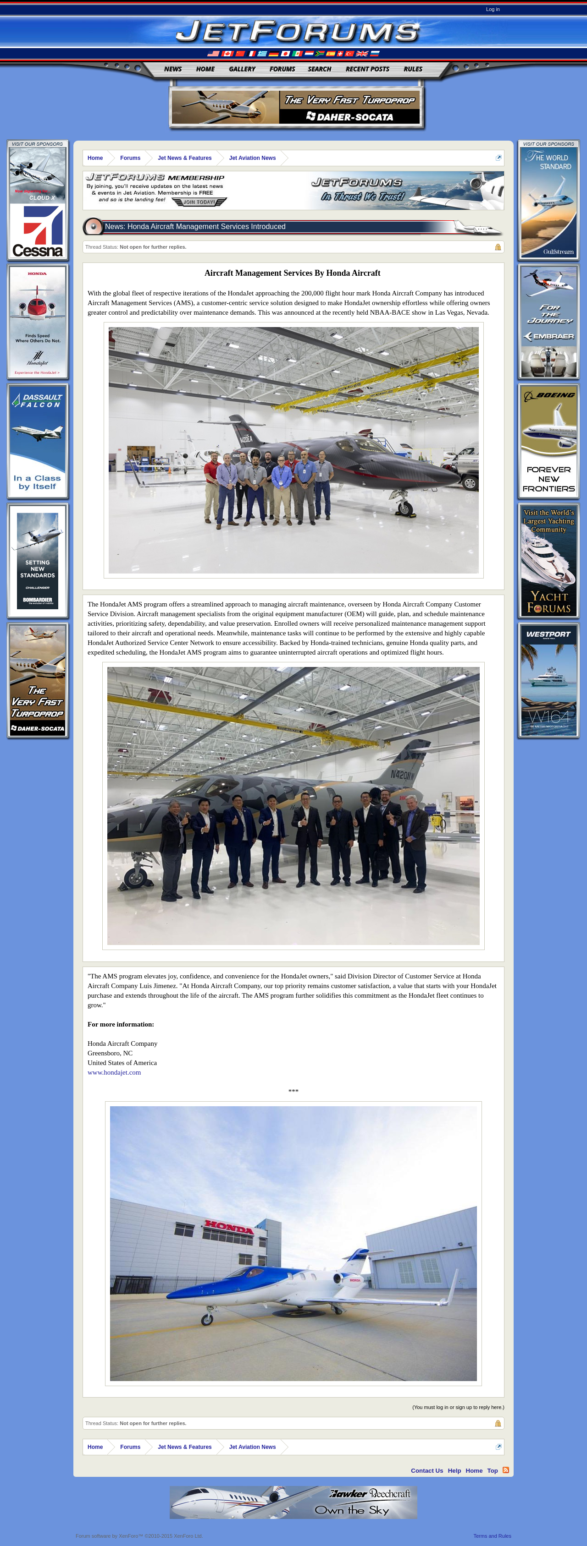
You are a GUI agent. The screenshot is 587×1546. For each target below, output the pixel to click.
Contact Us (427, 1470)
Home (205, 69)
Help (454, 1470)
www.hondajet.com (114, 1072)
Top (492, 1470)
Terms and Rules (492, 1536)
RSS (506, 1470)
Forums (282, 69)
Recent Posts (367, 69)
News (173, 69)
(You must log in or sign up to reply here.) (458, 1407)
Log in (493, 9)
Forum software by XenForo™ (139, 1536)
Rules (413, 69)
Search (320, 69)
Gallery (242, 69)
